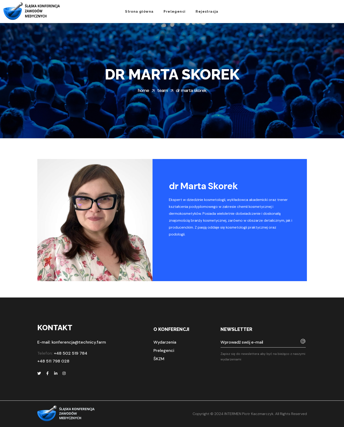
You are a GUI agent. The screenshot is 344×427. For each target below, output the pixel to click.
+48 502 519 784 (70, 353)
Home (143, 90)
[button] (164, 342)
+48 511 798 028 (53, 361)
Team (162, 90)
